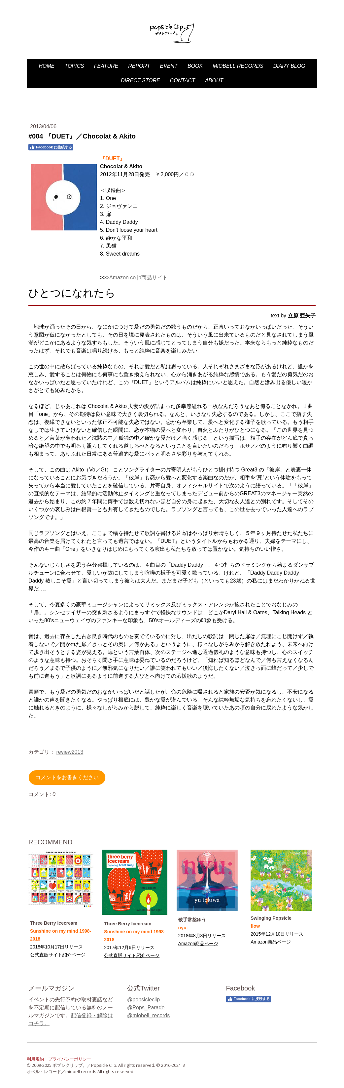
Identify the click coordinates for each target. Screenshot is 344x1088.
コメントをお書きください (67, 777)
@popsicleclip (143, 999)
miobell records (238, 66)
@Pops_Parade (145, 1007)
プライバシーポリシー (69, 1059)
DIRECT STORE (140, 80)
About (214, 80)
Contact (182, 80)
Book (195, 66)
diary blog (289, 66)
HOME (46, 66)
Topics (74, 66)
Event (169, 66)
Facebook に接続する (51, 147)
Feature (106, 66)
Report (139, 66)
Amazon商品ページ (271, 942)
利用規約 (35, 1059)
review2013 (69, 752)
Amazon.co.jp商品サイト (138, 277)
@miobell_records (148, 1015)
